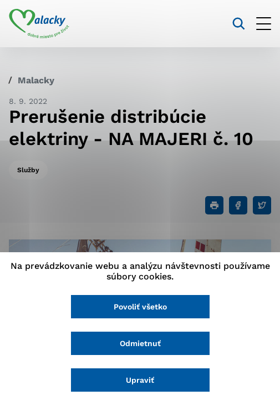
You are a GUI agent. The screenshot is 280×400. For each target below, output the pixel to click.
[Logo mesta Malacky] (39, 24)
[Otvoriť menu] (263, 23)
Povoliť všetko (140, 306)
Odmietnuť (140, 343)
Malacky (36, 80)
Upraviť (140, 380)
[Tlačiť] (214, 205)
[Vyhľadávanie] (238, 23)
